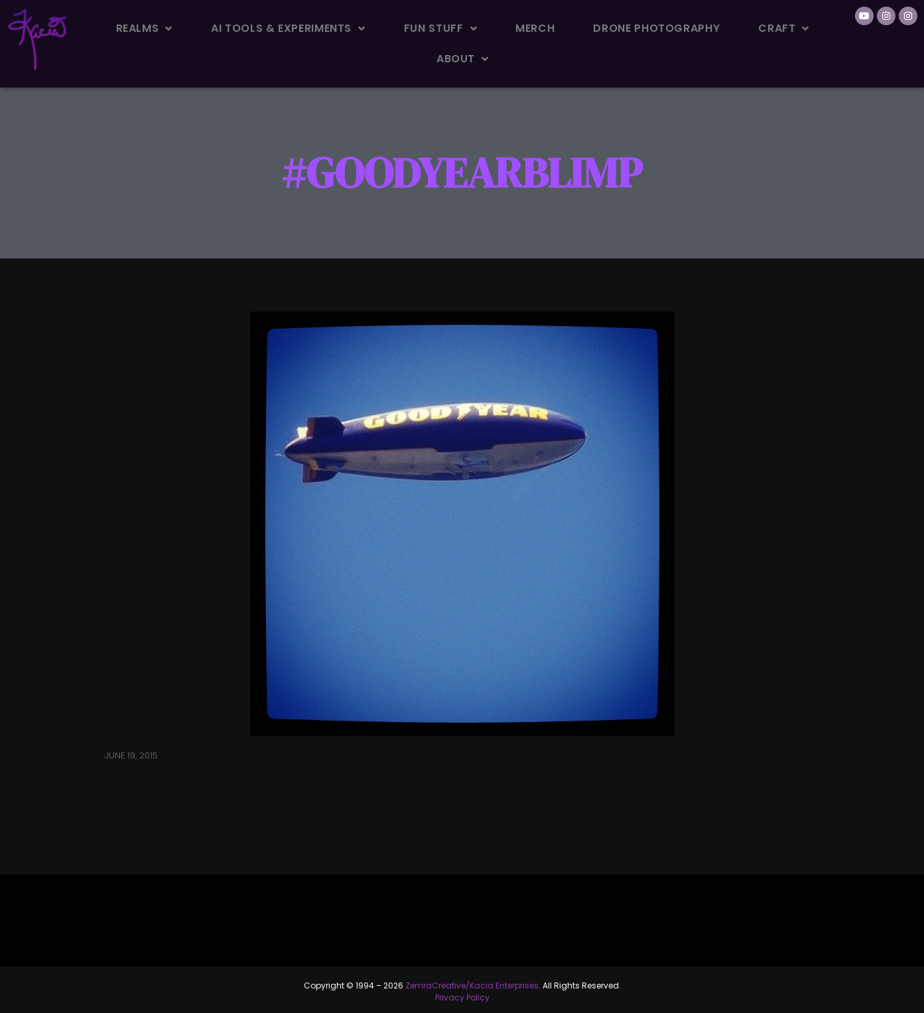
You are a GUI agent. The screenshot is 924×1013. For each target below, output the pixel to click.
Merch (535, 28)
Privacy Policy (462, 997)
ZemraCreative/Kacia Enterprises (472, 985)
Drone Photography (656, 28)
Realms (144, 28)
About (462, 59)
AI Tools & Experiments (288, 28)
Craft (783, 28)
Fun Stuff (440, 28)
